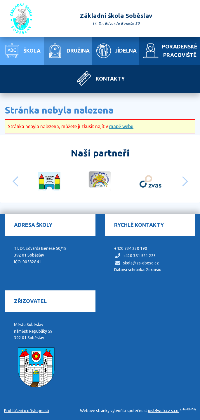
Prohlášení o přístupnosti (26, 410)
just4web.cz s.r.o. (163, 410)
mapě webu (121, 126)
